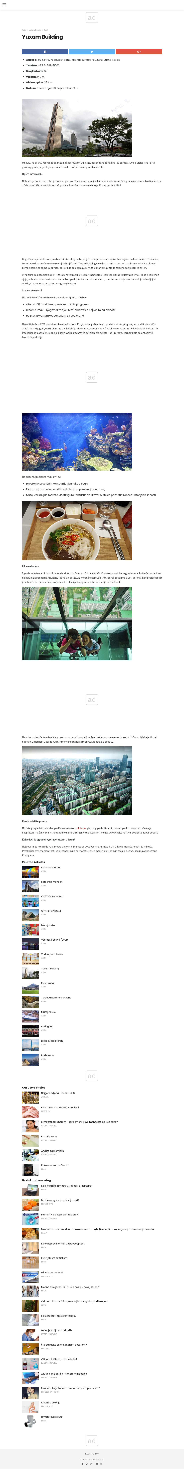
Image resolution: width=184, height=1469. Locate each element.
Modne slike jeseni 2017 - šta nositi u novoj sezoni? (70, 1287)
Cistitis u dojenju (50, 1402)
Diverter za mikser (51, 1417)
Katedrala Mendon (52, 882)
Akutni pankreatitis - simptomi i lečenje (64, 1373)
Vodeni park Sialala (52, 954)
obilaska (81, 828)
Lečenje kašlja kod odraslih (56, 1330)
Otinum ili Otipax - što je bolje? (59, 1359)
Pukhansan (47, 1055)
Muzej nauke (48, 1012)
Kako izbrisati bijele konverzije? (58, 1316)
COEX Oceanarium (52, 896)
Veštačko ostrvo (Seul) (54, 939)
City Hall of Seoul (51, 911)
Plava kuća (47, 983)
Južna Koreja (35, 30)
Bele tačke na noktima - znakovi (60, 1107)
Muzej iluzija (48, 925)
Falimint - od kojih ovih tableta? (59, 1214)
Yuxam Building (50, 968)
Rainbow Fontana (51, 867)
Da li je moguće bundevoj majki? (60, 1200)
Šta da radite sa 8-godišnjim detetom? (64, 1344)
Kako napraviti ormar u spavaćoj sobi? (63, 1243)
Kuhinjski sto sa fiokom (54, 1258)
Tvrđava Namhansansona (56, 997)
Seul (46, 30)
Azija (24, 30)
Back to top (92, 1453)
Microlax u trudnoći (52, 1272)
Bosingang (47, 1026)
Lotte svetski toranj (52, 1040)
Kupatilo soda (49, 1136)
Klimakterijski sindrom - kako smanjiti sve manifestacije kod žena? (79, 1122)
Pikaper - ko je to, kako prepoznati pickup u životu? (70, 1388)
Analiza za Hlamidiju (52, 1151)
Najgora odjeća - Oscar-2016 (58, 1093)
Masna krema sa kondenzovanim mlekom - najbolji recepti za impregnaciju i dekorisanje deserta (97, 1229)
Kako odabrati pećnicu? (55, 1165)
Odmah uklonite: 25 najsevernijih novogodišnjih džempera (74, 1301)
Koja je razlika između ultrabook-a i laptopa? (67, 1185)
